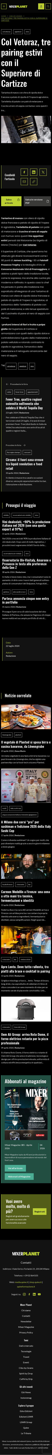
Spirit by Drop (26, 1373)
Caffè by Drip (26, 1379)
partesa (6, 592)
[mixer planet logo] (26, 1253)
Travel (26, 1356)
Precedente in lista (17, 384)
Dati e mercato (26, 1345)
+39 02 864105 (30, 1275)
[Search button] (48, 6)
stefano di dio (26, 959)
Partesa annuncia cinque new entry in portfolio (25, 600)
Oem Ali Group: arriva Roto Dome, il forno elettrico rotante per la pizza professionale (25, 1038)
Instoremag (26, 1397)
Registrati (40, 1211)
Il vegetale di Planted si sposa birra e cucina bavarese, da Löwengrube (26, 744)
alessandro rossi (19, 592)
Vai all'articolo (15, 1168)
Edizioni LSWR (26, 1416)
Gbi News (26, 1392)
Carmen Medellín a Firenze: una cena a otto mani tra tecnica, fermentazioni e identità (25, 896)
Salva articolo (12, 201)
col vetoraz (6, 32)
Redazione (24, 412)
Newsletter (26, 1321)
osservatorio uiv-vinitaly (22, 515)
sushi (4, 808)
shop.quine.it (36, 1282)
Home (3, 16)
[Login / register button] (41, 6)
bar (29, 884)
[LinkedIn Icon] (34, 1294)
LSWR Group (26, 1422)
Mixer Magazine (26, 1327)
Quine (26, 1427)
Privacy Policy (26, 1332)
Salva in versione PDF (37, 201)
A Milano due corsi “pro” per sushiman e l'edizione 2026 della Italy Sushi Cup (26, 826)
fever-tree (19, 392)
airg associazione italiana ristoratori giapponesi (19, 815)
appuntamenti (32, 392)
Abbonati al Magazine (19, 1176)
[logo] (18, 6)
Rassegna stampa (13, 452)
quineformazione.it (26, 1286)
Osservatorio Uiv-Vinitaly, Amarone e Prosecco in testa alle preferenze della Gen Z (26, 563)
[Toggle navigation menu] (4, 6)
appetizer (18, 32)
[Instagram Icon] (24, 1294)
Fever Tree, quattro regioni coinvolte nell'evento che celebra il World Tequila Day (24, 403)
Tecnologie (26, 1351)
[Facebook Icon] (29, 1294)
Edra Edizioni (26, 1411)
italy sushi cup (16, 808)
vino (27, 32)
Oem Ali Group (19, 1027)
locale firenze (7, 884)
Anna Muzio (20, 751)
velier (9, 392)
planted (18, 735)
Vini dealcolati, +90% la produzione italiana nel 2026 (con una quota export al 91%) (26, 525)
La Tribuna (26, 1433)
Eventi (26, 1362)
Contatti (26, 1316)
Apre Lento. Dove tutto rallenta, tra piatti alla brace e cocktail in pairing (25, 968)
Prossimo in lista (16, 445)
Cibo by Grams (15, 16)
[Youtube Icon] (39, 1294)
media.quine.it (21, 1282)
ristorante (20, 884)
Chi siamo (26, 1310)
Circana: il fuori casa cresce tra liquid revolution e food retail (24, 464)
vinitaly (6, 515)
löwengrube (6, 735)
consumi (27, 452)
